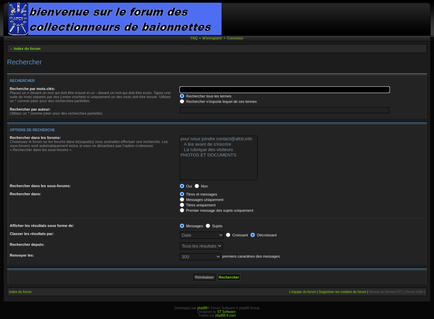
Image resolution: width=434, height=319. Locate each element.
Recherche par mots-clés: (32, 89)
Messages (191, 226)
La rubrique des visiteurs (218, 149)
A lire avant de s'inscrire (218, 144)
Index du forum (27, 49)
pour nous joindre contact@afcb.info (218, 139)
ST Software (226, 312)
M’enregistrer (212, 38)
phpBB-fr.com (225, 315)
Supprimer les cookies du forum (342, 292)
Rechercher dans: (25, 194)
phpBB (202, 308)
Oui (186, 186)
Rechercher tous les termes (206, 96)
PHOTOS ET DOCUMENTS (218, 155)
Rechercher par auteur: (30, 109)
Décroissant (263, 235)
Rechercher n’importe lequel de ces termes (218, 101)
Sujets (214, 226)
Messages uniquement (202, 200)
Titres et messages (198, 194)
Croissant (237, 235)
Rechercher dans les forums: (35, 138)
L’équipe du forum (302, 292)
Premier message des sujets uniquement (216, 210)
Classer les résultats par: (32, 234)
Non (201, 186)
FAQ (194, 38)
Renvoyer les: (22, 255)
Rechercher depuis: (27, 244)
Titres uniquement (198, 205)
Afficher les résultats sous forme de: (42, 226)
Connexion (235, 38)
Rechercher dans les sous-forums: (40, 186)
